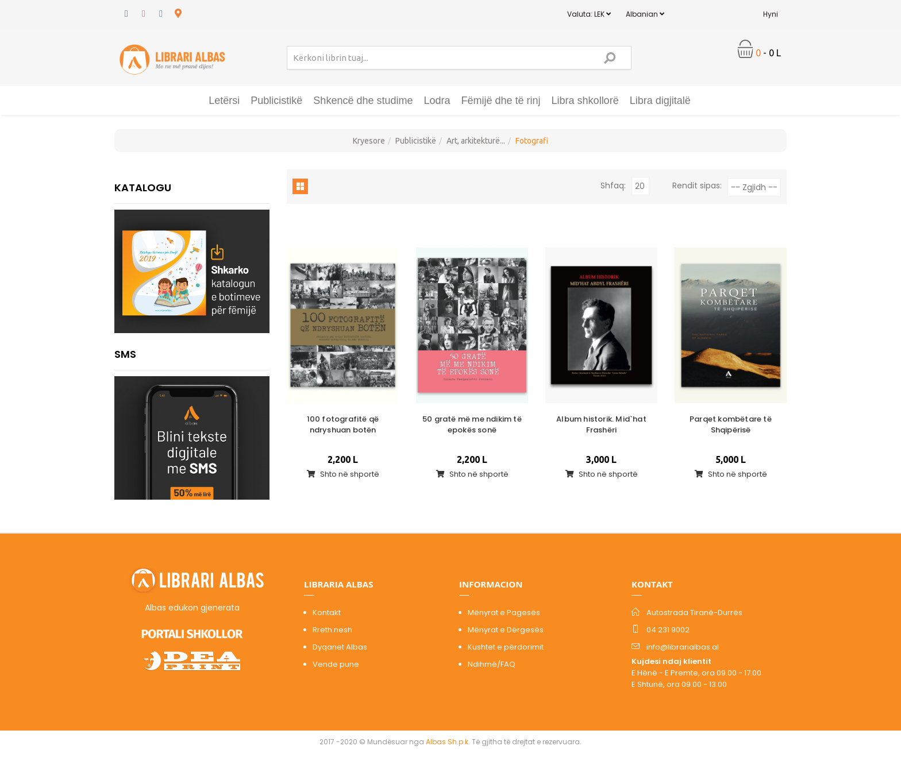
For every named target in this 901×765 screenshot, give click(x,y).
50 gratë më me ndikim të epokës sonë (472, 424)
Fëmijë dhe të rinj (501, 100)
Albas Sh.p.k (447, 742)
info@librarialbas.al (682, 647)
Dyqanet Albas (340, 647)
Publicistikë (276, 100)
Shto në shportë (343, 474)
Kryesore (369, 140)
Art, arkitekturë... (475, 140)
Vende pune (336, 664)
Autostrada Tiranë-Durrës (694, 612)
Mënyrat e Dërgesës (506, 629)
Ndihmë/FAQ (491, 664)
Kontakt (327, 612)
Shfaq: (613, 185)
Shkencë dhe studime (363, 100)
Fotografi (531, 140)
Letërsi (224, 100)
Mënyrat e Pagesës (504, 612)
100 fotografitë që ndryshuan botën (343, 424)
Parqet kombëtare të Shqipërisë (731, 424)
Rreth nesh (332, 629)
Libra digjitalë (660, 100)
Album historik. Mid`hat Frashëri (601, 424)
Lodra (436, 100)
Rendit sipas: (697, 185)
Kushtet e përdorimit (506, 647)
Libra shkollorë (585, 100)
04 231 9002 (668, 629)
